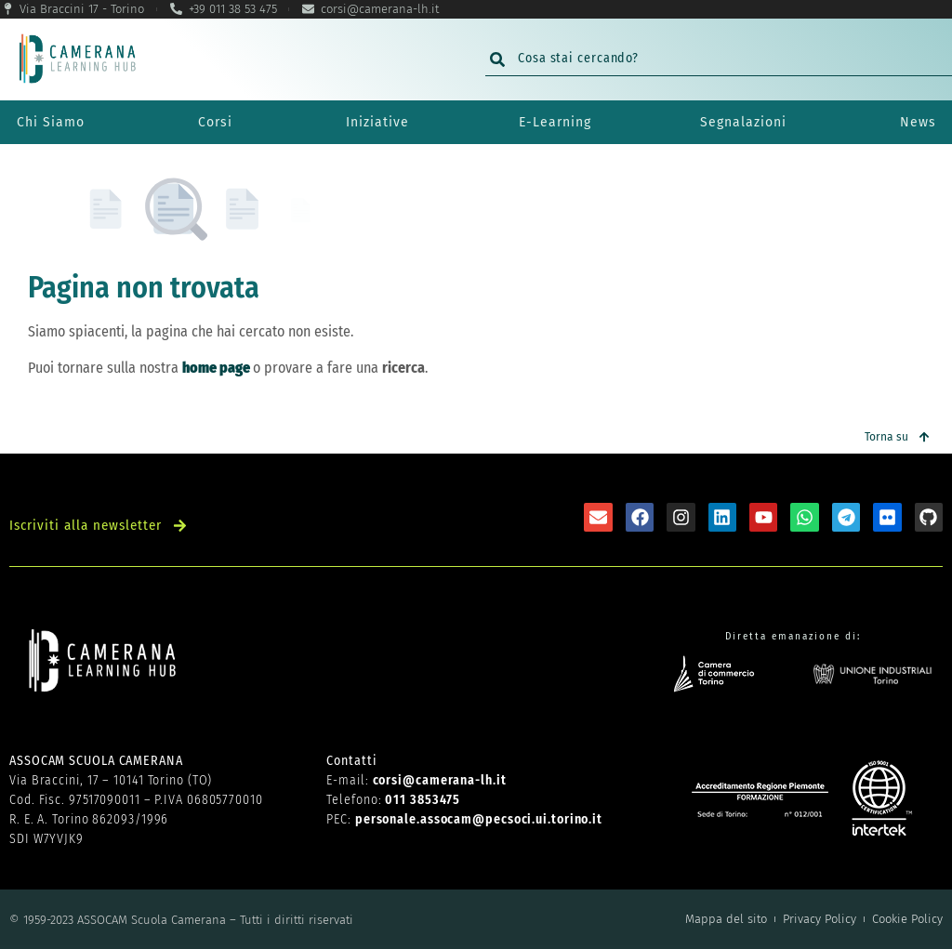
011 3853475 (422, 800)
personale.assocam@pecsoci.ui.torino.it (478, 819)
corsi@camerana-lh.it (440, 780)
